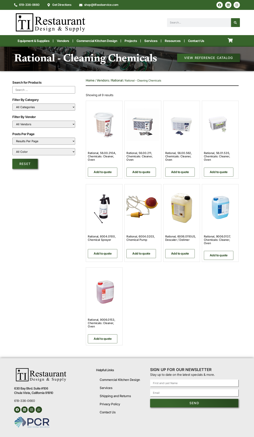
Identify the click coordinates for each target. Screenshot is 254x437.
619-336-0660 (24, 401)
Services (150, 41)
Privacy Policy (110, 404)
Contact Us (196, 41)
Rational (117, 80)
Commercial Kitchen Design (97, 41)
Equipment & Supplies (33, 41)
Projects (131, 41)
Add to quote (102, 172)
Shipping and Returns (115, 396)
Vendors (63, 41)
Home (90, 80)
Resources (173, 41)
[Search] (235, 22)
